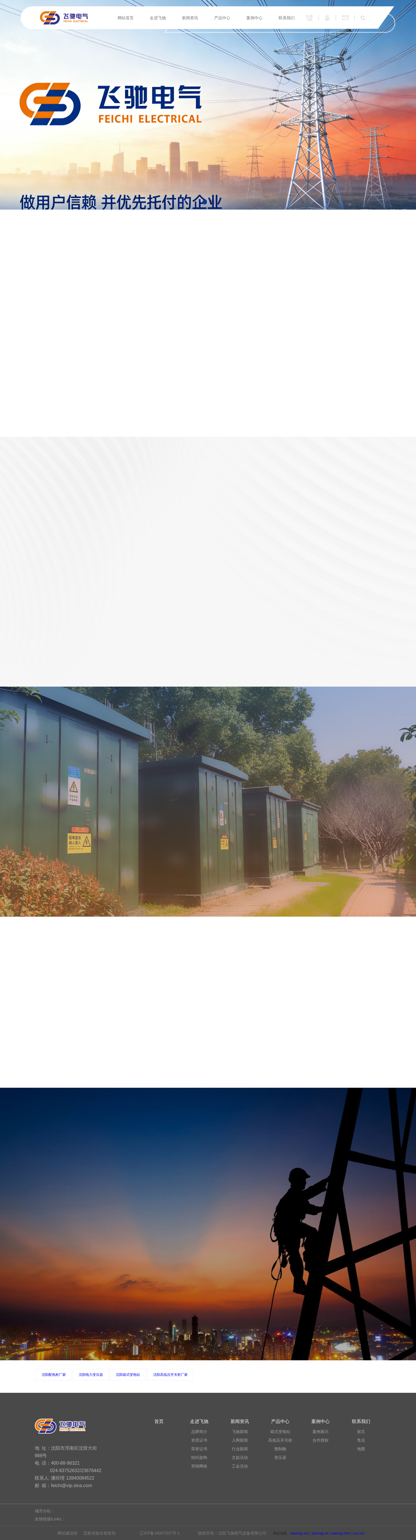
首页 (159, 1421)
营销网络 (199, 1466)
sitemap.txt (320, 1533)
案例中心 (254, 18)
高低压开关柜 (280, 1440)
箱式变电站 (280, 1431)
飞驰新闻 (240, 1431)
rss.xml (358, 1533)
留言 (361, 1431)
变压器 (280, 1457)
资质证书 (199, 1440)
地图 (361, 1449)
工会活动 (240, 1466)
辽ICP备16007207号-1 (159, 1533)
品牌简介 (199, 1431)
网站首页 (126, 18)
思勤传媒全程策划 (99, 1533)
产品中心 (222, 18)
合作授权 (321, 1440)
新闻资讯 (190, 18)
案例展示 (321, 1431)
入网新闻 (240, 1440)
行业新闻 (240, 1449)
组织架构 (199, 1457)
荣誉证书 (199, 1449)
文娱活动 (240, 1457)
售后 (361, 1440)
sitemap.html (341, 1533)
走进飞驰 (158, 18)
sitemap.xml (299, 1533)
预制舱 (280, 1449)
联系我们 (287, 18)
